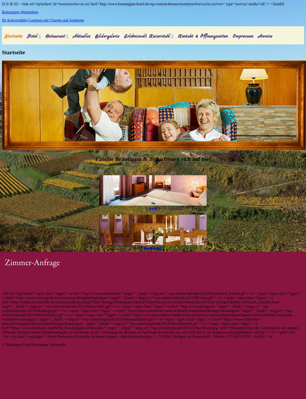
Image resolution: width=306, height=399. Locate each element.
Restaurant (55, 36)
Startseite (13, 36)
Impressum (242, 36)
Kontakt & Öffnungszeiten (203, 36)
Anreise (265, 36)
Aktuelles (81, 36)
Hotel (32, 36)
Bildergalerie (107, 36)
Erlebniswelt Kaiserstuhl (147, 36)
